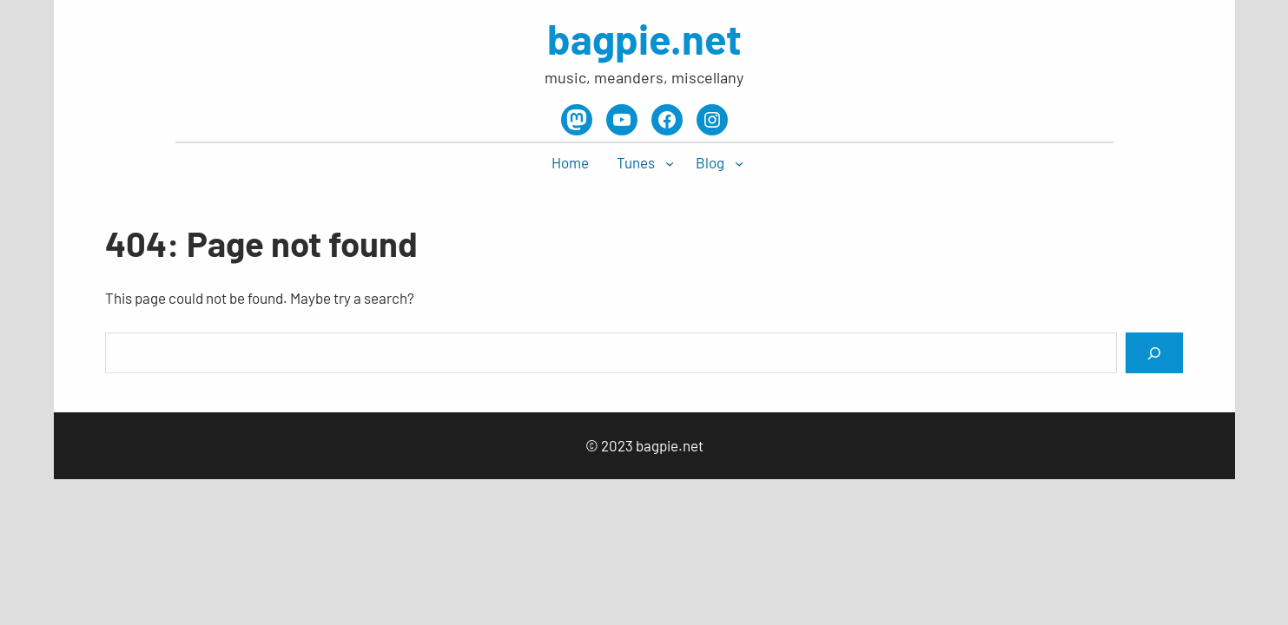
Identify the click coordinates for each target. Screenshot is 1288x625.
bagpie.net (644, 38)
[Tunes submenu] (669, 163)
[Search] (1154, 352)
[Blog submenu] (739, 163)
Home (570, 162)
